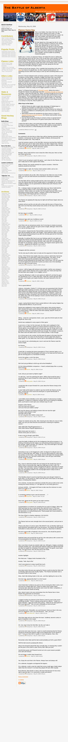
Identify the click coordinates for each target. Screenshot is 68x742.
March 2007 (5, 216)
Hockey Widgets (6, 108)
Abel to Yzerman (6, 158)
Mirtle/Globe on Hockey (8, 177)
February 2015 (5, 283)
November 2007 (6, 227)
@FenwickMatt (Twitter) (8, 39)
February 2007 (5, 215)
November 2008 (6, 242)
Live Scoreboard (6, 96)
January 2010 (5, 260)
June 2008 (4, 236)
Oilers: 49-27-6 (6, 27)
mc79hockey (5, 124)
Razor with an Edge (7, 153)
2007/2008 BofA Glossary (9, 54)
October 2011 (5, 275)
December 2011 (6, 277)
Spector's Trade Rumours (8, 180)
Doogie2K (4, 133)
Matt (27, 214)
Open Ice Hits (5, 143)
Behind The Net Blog (7, 182)
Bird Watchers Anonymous (8, 173)
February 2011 (5, 272)
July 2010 (4, 265)
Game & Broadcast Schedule (6, 65)
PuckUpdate (5, 169)
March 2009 (5, 247)
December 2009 (6, 259)
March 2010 (5, 263)
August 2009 (5, 254)
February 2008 (5, 230)
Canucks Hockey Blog (7, 148)
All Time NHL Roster (7, 70)
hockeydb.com (6, 107)
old (62, 68)
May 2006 (4, 203)
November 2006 (6, 211)
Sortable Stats (5, 97)
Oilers (20, 70)
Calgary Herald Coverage (9, 68)
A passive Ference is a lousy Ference (41, 114)
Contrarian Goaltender (7, 186)
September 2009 (6, 255)
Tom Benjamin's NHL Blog (8, 147)
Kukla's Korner (5, 178)
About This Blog (6, 44)
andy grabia (29, 381)
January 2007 (5, 214)
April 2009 (4, 248)
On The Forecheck (6, 160)
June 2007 (4, 220)
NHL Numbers (5, 111)
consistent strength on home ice (54, 92)
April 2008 (4, 233)
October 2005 (5, 194)
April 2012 (4, 279)
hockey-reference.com (8, 105)
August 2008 (5, 238)
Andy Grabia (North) (7, 42)
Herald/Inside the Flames (8, 140)
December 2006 (6, 212)
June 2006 (4, 205)
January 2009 (5, 245)
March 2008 (5, 232)
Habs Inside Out (6, 165)
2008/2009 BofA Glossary (9, 52)
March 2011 (5, 273)
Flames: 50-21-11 (6, 26)
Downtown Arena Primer (8, 51)
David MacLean (30, 613)
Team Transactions (7, 71)
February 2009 (5, 246)
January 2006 (5, 198)
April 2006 (4, 202)
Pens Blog (4, 167)
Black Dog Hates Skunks (8, 128)
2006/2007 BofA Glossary (9, 55)
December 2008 (6, 243)
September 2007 (6, 224)
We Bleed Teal (5, 157)
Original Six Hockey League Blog (8, 184)
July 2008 (4, 237)
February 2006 (5, 200)
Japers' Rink (5, 171)
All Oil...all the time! (7, 132)
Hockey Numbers (6, 187)
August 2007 (5, 223)
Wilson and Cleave (7, 136)
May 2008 (4, 234)
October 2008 (5, 241)
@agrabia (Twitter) (7, 43)
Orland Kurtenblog (6, 149)
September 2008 (6, 239)
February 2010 (5, 261)
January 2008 (5, 229)
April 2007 (4, 218)
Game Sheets (5, 98)
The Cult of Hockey (7, 131)
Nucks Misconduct (6, 151)
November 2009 (6, 257)
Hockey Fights (5, 109)
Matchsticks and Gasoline (9, 137)
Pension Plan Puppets (7, 164)
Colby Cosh (5, 135)
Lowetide (4, 126)
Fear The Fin (5, 156)
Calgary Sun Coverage (8, 67)
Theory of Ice (5, 166)
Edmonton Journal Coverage (6, 82)
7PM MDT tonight (43, 90)
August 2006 (5, 207)
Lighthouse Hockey (7, 170)
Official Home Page (7, 63)
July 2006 (4, 206)
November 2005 (6, 196)
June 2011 (4, 274)
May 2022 (4, 286)
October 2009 (5, 256)
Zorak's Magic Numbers (8, 104)
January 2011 (5, 270)
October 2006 (5, 210)
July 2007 (4, 221)
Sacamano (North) (7, 40)
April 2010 (4, 264)
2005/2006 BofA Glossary (9, 56)
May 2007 (4, 219)
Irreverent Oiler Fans (7, 125)
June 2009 (4, 251)
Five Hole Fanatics (7, 139)
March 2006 (5, 201)
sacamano (29, 170)
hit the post (5, 142)
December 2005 (6, 197)
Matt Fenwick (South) (7, 38)
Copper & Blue (6, 129)
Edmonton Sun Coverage (9, 84)
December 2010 (6, 269)
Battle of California (6, 155)
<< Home (21, 679)
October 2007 (5, 225)
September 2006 (6, 209)
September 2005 (6, 193)
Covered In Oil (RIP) (7, 122)
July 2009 (4, 252)
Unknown (28, 148)
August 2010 (5, 266)
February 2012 (5, 278)
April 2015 (4, 284)
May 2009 (4, 250)
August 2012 (5, 281)
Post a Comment (23, 676)
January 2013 (5, 282)
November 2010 (6, 268)
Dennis (28, 369)
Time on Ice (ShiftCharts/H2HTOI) (7, 100)
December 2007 (6, 228)
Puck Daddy (5, 179)
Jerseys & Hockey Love (8, 152)
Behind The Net (6, 103)
